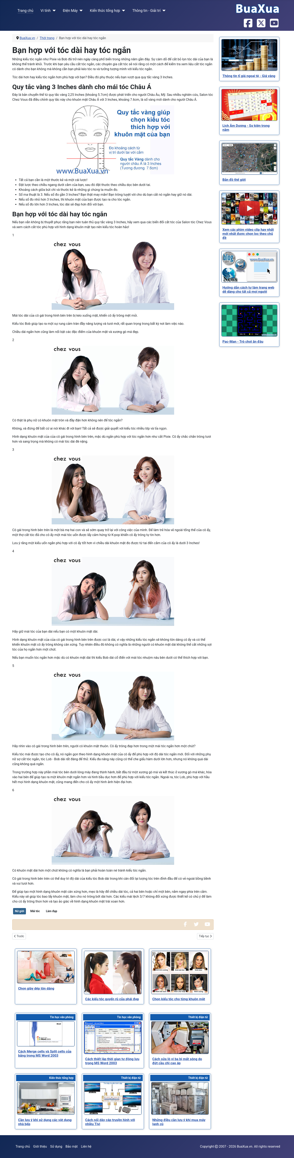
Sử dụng (56, 1146)
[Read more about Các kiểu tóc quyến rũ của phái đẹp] (112, 972)
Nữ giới (19, 911)
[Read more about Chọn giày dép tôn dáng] (45, 967)
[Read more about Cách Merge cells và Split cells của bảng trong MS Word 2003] (45, 1034)
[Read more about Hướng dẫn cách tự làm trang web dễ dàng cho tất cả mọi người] (249, 266)
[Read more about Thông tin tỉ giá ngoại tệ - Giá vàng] (249, 55)
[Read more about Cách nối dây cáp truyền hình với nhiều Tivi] (112, 1098)
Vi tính (45, 11)
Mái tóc (35, 911)
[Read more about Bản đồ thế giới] (249, 158)
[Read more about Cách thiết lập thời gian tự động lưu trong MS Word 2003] (112, 1038)
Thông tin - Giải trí (146, 11)
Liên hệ (86, 1146)
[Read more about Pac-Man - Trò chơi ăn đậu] (249, 320)
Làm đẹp (51, 911)
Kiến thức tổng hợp (105, 11)
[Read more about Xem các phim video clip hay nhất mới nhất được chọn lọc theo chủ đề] (249, 208)
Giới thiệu (40, 1146)
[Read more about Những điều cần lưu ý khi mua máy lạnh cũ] (179, 1098)
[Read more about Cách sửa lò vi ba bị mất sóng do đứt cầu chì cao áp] (179, 1038)
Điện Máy (70, 11)
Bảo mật (72, 1146)
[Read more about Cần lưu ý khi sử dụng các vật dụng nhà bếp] (45, 1098)
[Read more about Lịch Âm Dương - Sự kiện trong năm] (249, 104)
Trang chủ (25, 11)
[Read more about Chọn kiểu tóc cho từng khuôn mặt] (179, 972)
